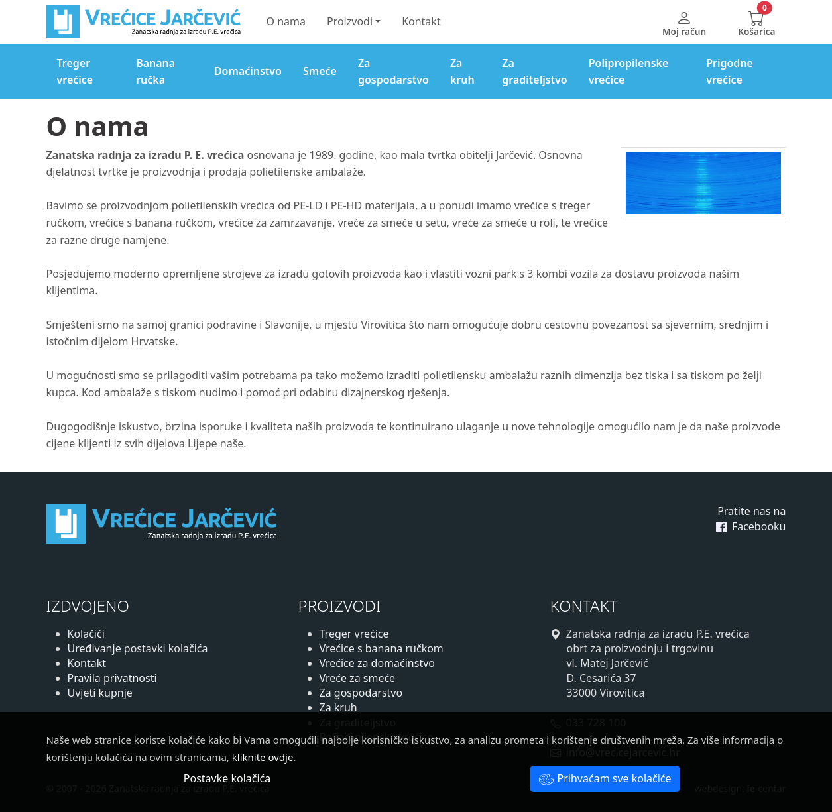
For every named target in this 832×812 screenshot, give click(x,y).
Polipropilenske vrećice (629, 71)
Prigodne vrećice (729, 71)
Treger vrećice (75, 71)
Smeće (320, 71)
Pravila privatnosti (112, 678)
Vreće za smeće (358, 678)
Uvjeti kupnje (100, 692)
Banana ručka (155, 71)
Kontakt (421, 21)
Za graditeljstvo (534, 71)
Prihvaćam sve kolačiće (604, 778)
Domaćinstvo (248, 71)
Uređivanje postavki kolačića (138, 648)
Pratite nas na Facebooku (751, 518)
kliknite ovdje (263, 757)
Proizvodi (350, 21)
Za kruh (462, 71)
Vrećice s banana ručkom (382, 648)
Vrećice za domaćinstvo (377, 663)
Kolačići (86, 633)
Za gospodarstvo (393, 71)
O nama (286, 21)
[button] (756, 22)
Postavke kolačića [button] (227, 778)
